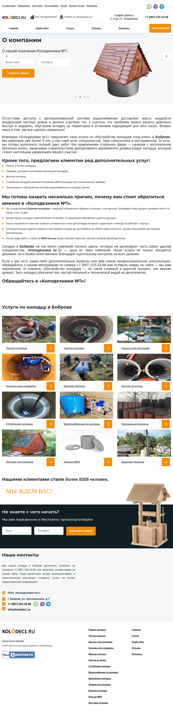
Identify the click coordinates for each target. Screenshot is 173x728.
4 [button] (88, 97)
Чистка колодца (97, 652)
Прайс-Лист (42, 28)
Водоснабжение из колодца (103, 689)
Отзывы (96, 28)
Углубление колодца (99, 682)
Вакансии (91, 5)
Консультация (160, 28)
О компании (8, 5)
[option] (122, 69)
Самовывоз (23, 5)
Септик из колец (97, 676)
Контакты (124, 28)
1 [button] (76, 97)
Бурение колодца (98, 707)
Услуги (70, 28)
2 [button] (80, 97)
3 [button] (84, 97)
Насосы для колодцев (100, 658)
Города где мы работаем (13, 657)
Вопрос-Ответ (77, 5)
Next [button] (166, 56)
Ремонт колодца (97, 646)
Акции (63, 5)
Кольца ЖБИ (95, 713)
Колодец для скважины (101, 664)
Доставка (37, 5)
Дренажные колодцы (100, 695)
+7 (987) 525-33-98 (156, 17)
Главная (13, 28)
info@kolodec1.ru (19, 625)
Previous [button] (7, 56)
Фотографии (51, 5)
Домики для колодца (100, 701)
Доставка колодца (98, 719)
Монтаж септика (97, 670)
